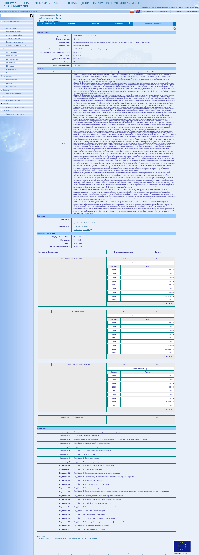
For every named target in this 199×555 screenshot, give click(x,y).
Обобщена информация (152, 23)
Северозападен (11, 56)
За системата (192, 11)
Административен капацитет (16, 45)
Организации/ (22, 11)
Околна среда (11, 28)
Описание (71, 23)
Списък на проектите (13, 93)
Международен (11, 52)
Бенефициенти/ (32, 11)
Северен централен (13, 59)
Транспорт (10, 25)
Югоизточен (10, 73)
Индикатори (118, 23)
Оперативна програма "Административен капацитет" (101, 49)
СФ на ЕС (177, 11)
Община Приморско (81, 45)
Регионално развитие (13, 32)
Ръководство (149, 11)
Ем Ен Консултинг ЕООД (83, 230)
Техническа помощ (13, 38)
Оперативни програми (11, 21)
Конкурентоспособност (14, 35)
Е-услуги (163, 11)
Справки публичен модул (15, 114)
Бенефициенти (11, 80)
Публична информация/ (8, 11)
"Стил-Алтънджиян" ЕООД (83, 226)
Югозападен (10, 66)
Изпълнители (11, 86)
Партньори (10, 83)
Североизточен (11, 62)
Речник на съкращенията (15, 107)
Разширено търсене (13, 100)
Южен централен (12, 69)
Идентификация (48, 23)
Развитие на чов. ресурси (15, 42)
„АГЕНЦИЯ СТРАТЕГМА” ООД (85, 223)
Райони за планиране (10, 49)
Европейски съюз (180, 553)
